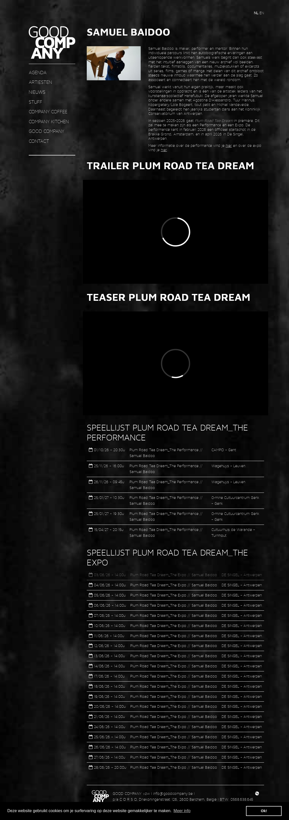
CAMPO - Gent (223, 450)
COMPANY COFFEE (48, 111)
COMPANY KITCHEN (49, 121)
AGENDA (38, 72)
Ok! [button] (264, 811)
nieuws (37, 92)
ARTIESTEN (40, 82)
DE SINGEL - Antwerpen (242, 575)
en (261, 13)
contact (39, 141)
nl (256, 13)
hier (229, 145)
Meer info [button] (182, 811)
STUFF (35, 102)
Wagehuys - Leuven (228, 466)
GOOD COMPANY (46, 131)
